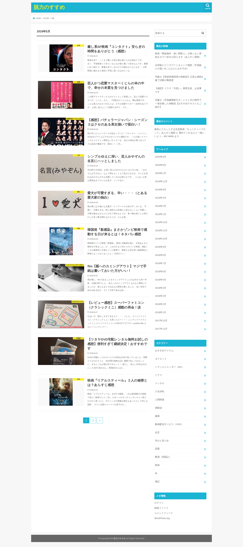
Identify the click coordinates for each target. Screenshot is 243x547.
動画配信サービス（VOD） (169, 424)
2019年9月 (160, 189)
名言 (157, 432)
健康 (157, 416)
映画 (157, 465)
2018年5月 (160, 279)
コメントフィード (163, 513)
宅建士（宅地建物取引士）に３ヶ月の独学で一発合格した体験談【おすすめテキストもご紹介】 (178, 103)
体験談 (158, 408)
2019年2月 (160, 206)
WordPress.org (162, 518)
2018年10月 (161, 238)
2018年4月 (160, 288)
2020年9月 (160, 157)
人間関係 (159, 399)
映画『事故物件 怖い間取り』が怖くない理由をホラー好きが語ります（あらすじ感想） (178, 55)
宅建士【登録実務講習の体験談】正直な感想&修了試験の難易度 (179, 78)
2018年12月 (161, 222)
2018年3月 (160, 296)
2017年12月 (161, 320)
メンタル (159, 383)
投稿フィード (161, 508)
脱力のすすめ (49, 7)
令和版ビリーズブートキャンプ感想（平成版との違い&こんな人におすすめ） (178, 67)
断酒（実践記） (163, 457)
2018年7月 (160, 263)
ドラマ (158, 375)
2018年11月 (161, 230)
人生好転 (159, 391)
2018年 (46, 18)
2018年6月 (160, 271)
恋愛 (157, 448)
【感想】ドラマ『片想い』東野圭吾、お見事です (178, 90)
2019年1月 (160, 214)
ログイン (159, 502)
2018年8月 (160, 255)
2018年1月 (160, 312)
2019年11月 (161, 181)
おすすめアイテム (164, 350)
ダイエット (161, 359)
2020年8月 (160, 165)
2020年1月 (160, 173)
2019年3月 (160, 198)
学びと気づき (162, 440)
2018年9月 (160, 247)
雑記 (157, 481)
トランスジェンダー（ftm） (169, 367)
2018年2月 (160, 304)
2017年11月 (161, 329)
